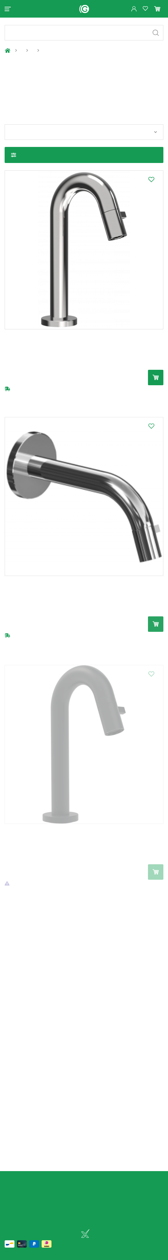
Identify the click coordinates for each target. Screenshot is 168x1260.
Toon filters (13, 154)
